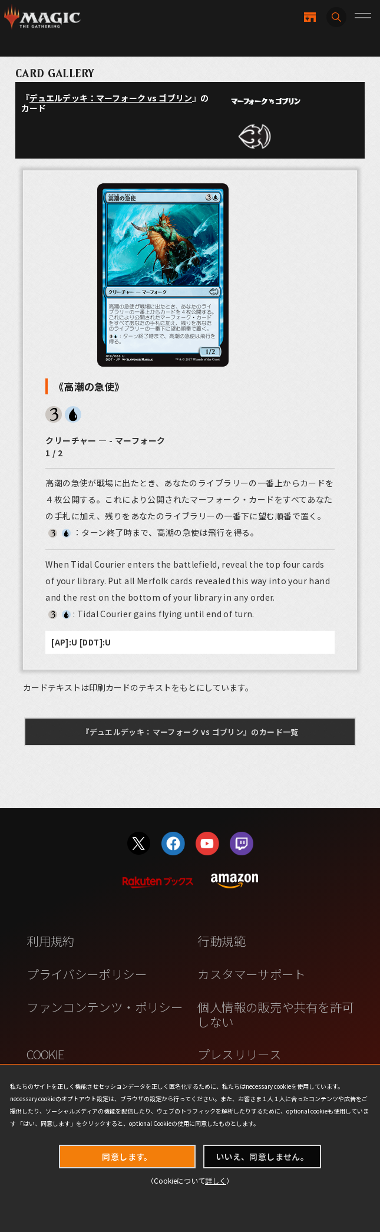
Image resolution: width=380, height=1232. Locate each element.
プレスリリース (239, 1054)
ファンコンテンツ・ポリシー (105, 1007)
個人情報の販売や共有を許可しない (275, 1014)
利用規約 (51, 941)
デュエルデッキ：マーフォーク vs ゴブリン (110, 98)
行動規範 (221, 941)
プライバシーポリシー (87, 974)
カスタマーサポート (251, 974)
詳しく (215, 1180)
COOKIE (45, 1054)
